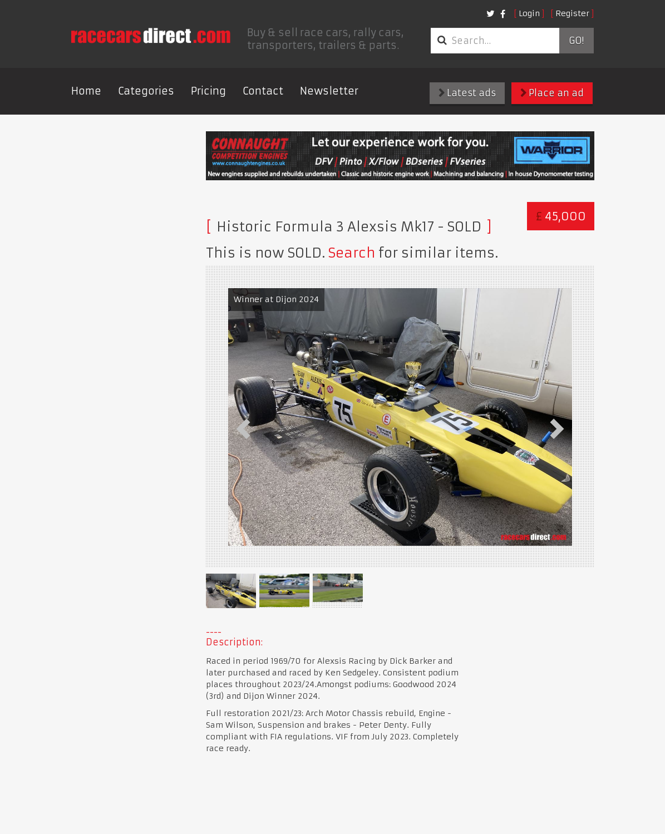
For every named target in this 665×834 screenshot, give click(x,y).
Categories (146, 91)
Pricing (208, 91)
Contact (263, 91)
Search (351, 253)
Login (529, 13)
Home (86, 91)
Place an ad (552, 92)
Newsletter (329, 91)
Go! (576, 40)
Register (572, 13)
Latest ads (467, 92)
